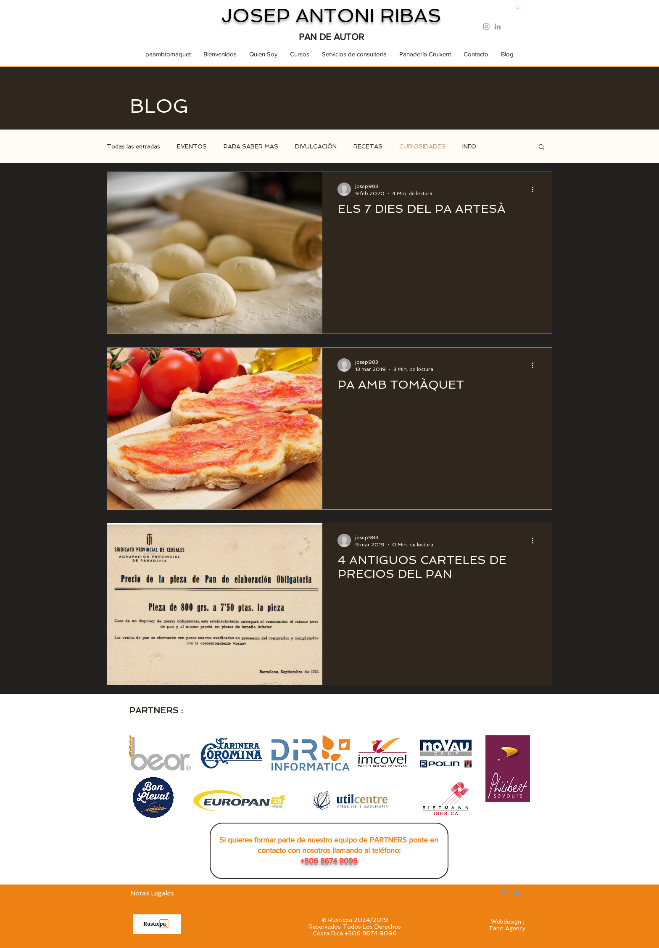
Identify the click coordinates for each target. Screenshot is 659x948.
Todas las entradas (133, 146)
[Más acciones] (535, 189)
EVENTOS (192, 146)
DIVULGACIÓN (316, 146)
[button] (518, 7)
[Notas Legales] (152, 893)
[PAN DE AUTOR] (331, 37)
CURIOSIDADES (422, 146)
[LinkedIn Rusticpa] (497, 26)
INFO (469, 146)
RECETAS (367, 146)
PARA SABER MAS (251, 146)
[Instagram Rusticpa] (486, 26)
